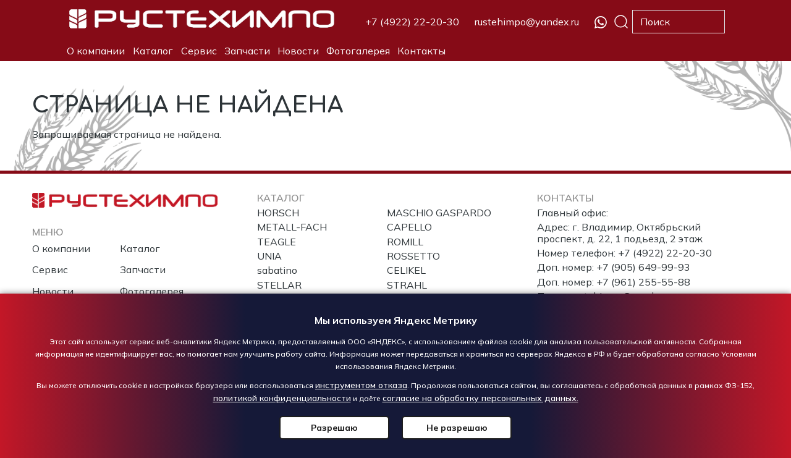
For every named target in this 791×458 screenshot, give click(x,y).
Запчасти (247, 51)
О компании (96, 51)
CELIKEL (406, 270)
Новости (298, 51)
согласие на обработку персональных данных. (480, 398)
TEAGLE (276, 241)
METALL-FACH (292, 226)
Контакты (421, 51)
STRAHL (407, 284)
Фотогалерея (358, 51)
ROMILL (405, 241)
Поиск (621, 22)
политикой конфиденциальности (282, 398)
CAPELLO (409, 226)
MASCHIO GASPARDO (439, 212)
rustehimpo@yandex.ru (527, 21)
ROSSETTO (413, 255)
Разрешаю (336, 427)
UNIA (269, 255)
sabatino (277, 270)
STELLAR (279, 284)
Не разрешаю (454, 427)
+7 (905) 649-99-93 (643, 267)
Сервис (199, 51)
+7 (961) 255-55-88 (643, 282)
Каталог (153, 51)
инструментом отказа (361, 385)
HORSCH (278, 212)
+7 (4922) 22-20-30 (412, 21)
